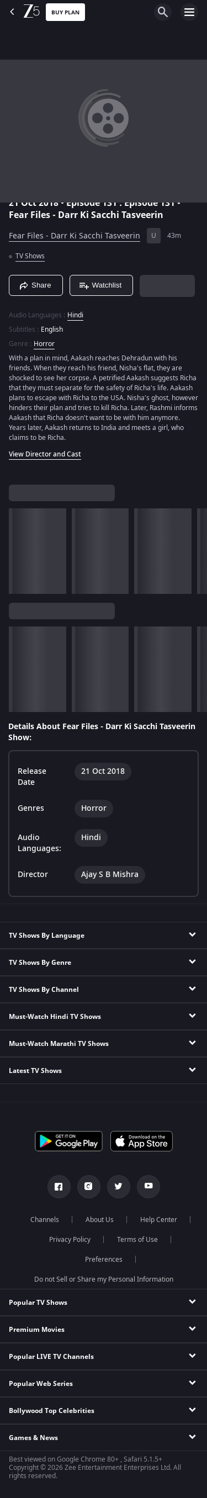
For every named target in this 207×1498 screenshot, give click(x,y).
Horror (44, 344)
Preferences (104, 1260)
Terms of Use (137, 1240)
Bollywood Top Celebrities (51, 1410)
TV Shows (30, 256)
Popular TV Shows (38, 1302)
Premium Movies (37, 1329)
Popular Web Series (41, 1383)
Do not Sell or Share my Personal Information (103, 1279)
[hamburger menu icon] (189, 12)
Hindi (75, 315)
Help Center (158, 1220)
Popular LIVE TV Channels (51, 1356)
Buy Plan (65, 12)
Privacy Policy (70, 1240)
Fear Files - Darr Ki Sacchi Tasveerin (74, 236)
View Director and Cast (45, 454)
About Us (100, 1220)
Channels (44, 1220)
